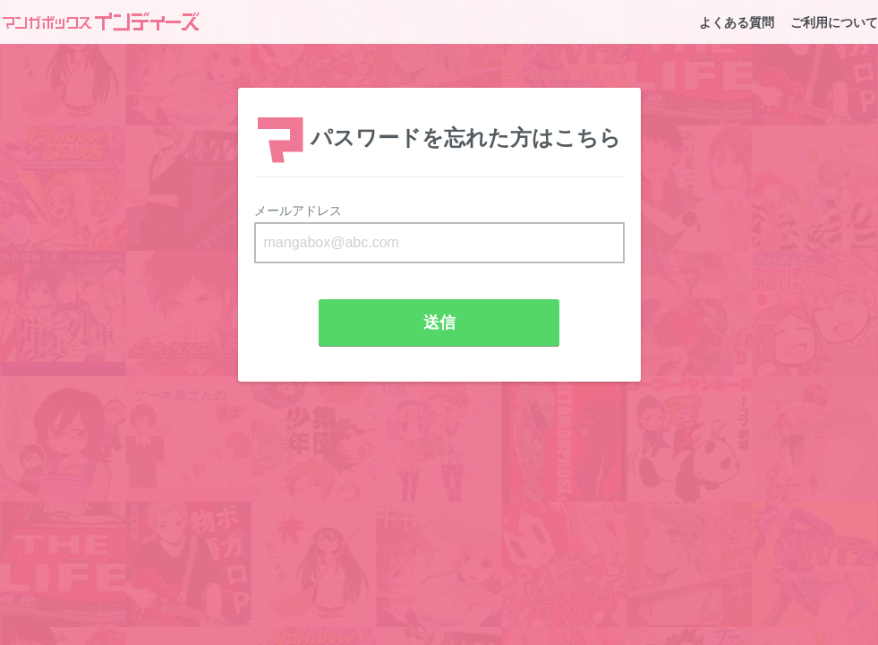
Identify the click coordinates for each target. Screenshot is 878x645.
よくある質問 (736, 22)
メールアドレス (298, 210)
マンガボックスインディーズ (100, 22)
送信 (439, 322)
